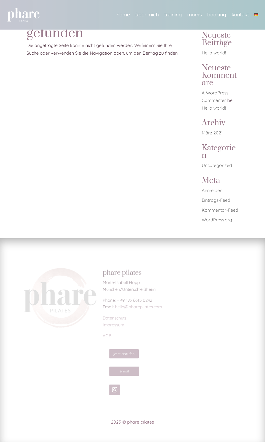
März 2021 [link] (212, 133)
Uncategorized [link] (217, 165)
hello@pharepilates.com (139, 307)
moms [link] (194, 15)
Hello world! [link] (214, 53)
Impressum (112, 326)
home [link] (123, 15)
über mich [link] (147, 15)
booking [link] (216, 15)
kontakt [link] (240, 15)
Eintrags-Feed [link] (216, 200)
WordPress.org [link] (217, 220)
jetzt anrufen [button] (125, 354)
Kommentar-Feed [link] (220, 210)
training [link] (173, 15)
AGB (105, 337)
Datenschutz (113, 318)
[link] (23, 14)
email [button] (126, 371)
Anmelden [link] (212, 190)
